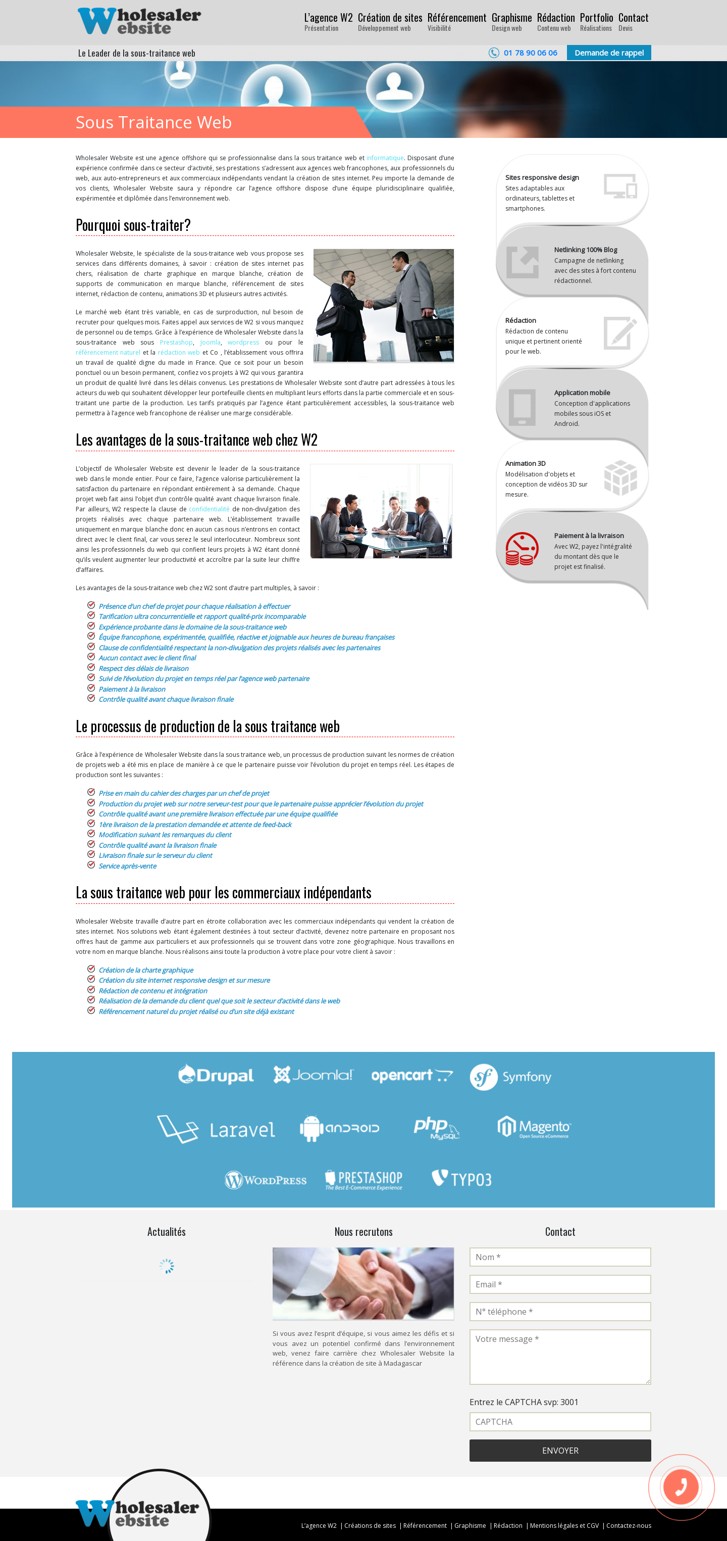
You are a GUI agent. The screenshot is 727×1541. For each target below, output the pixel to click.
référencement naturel (108, 352)
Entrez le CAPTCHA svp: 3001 (524, 1402)
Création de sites (390, 21)
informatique (385, 158)
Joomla (210, 342)
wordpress (243, 342)
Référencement (457, 21)
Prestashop (176, 342)
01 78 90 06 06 (530, 52)
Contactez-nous (628, 1525)
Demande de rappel (609, 52)
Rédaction (556, 21)
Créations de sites (370, 1525)
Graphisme (512, 21)
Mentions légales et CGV (564, 1525)
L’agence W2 (328, 21)
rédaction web (179, 352)
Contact (633, 21)
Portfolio (596, 21)
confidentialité (209, 509)
